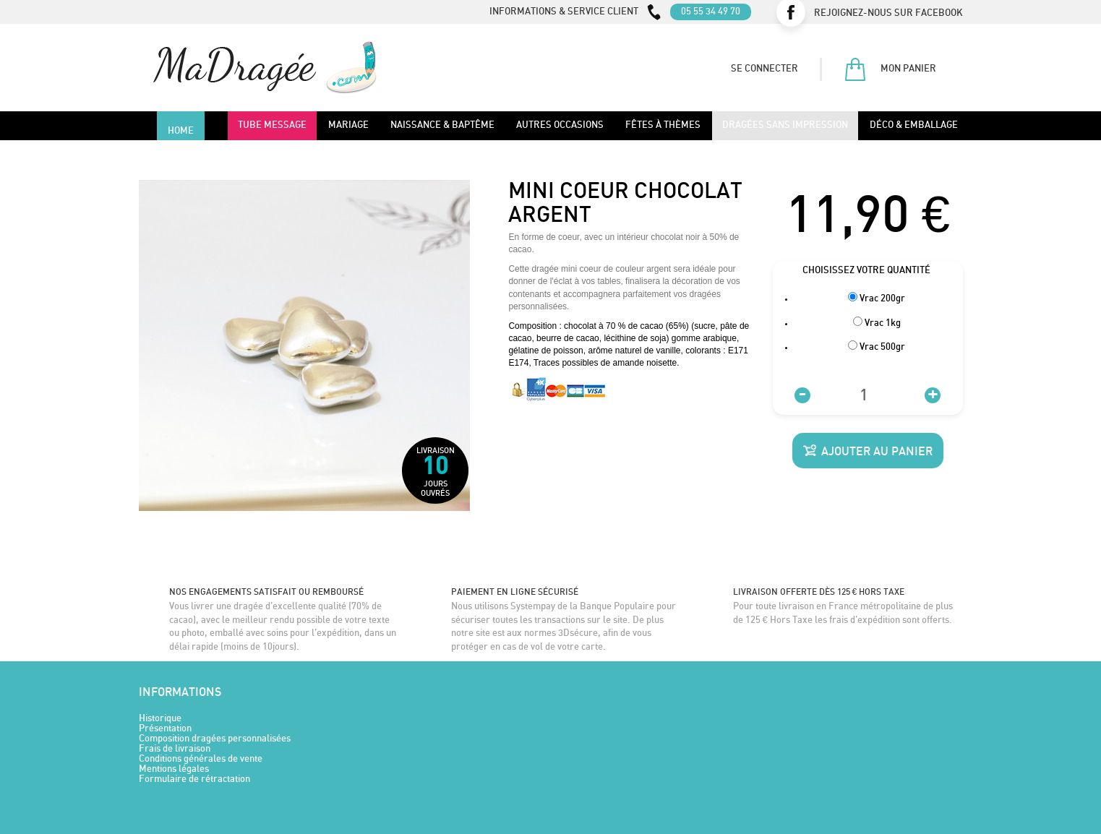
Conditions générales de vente (200, 759)
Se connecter (764, 69)
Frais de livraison (174, 749)
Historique (160, 718)
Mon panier (890, 69)
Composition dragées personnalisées (215, 739)
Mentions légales (174, 769)
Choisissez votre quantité (867, 270)
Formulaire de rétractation (194, 779)
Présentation (165, 729)
